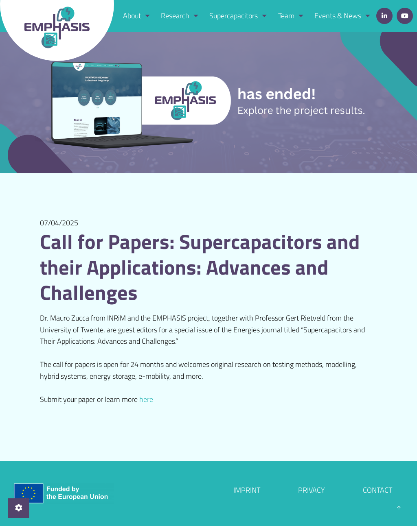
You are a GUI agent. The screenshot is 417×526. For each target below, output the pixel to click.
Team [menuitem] (286, 15)
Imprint (246, 490)
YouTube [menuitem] (405, 16)
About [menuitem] (132, 15)
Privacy (311, 490)
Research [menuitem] (175, 15)
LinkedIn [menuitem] (384, 16)
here (146, 399)
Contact (377, 490)
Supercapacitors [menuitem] (233, 15)
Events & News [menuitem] (337, 15)
